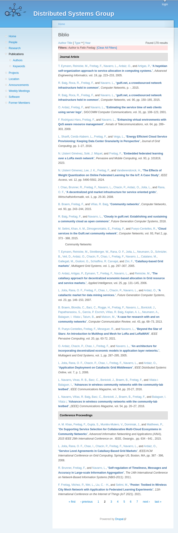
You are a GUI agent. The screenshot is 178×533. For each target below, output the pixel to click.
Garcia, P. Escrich (93, 312)
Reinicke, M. (80, 66)
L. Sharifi (63, 136)
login (165, 4)
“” (111, 192)
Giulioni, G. (82, 261)
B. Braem (64, 204)
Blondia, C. (78, 307)
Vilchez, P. (77, 484)
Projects (14, 72)
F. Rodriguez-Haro (69, 119)
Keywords (19, 66)
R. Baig (62, 83)
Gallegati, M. (66, 261)
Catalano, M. (149, 256)
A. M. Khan (65, 424)
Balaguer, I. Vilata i (69, 316)
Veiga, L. (118, 136)
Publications (16, 54)
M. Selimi (64, 228)
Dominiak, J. (132, 424)
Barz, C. (91, 307)
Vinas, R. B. (80, 380)
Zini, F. (129, 261)
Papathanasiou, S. (69, 312)
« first (72, 501)
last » (158, 501)
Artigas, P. (144, 66)
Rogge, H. (104, 307)
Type (77, 43)
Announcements (19, 85)
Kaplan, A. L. (133, 312)
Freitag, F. (96, 66)
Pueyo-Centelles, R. (143, 228)
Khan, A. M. (78, 228)
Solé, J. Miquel (93, 153)
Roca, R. (74, 83)
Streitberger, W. (99, 251)
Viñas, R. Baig (99, 204)
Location (14, 79)
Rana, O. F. (117, 251)
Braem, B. (122, 380)
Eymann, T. (92, 273)
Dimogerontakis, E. (98, 228)
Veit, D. (66, 256)
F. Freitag (64, 484)
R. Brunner (64, 467)
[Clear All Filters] (107, 47)
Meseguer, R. (105, 329)
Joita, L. (146, 187)
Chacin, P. (119, 187)
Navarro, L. (110, 66)
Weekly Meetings (19, 91)
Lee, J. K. (90, 170)
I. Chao (62, 187)
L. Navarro (64, 380)
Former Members (19, 102)
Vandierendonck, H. (129, 170)
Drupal (120, 519)
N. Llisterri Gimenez (70, 170)
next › (146, 501)
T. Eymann (64, 66)
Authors (17, 60)
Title (69, 43)
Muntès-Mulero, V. (112, 424)
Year (88, 43)
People (13, 42)
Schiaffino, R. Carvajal (104, 261)
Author (62, 43)
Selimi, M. (122, 484)
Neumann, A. (150, 312)
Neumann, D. (145, 251)
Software (14, 96)
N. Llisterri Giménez (70, 153)
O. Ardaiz (64, 107)
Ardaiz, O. (125, 66)
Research (15, 48)
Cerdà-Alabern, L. (82, 136)
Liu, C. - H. (102, 484)
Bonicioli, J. (148, 307)
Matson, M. (108, 316)
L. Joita (62, 290)
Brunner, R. (76, 187)
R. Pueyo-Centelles (70, 329)
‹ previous (86, 501)
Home (12, 36)
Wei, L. (90, 484)
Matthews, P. (154, 424)
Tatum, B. (88, 316)
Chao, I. (105, 256)
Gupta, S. (93, 424)
